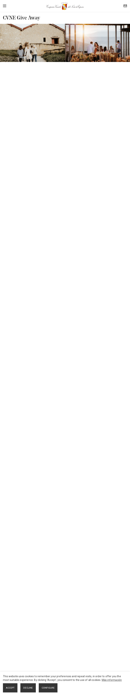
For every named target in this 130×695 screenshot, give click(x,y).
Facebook (10, 646)
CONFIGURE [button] (48, 687)
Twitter (8, 651)
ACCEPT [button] (10, 687)
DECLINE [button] (28, 687)
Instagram (10, 656)
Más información (112, 680)
